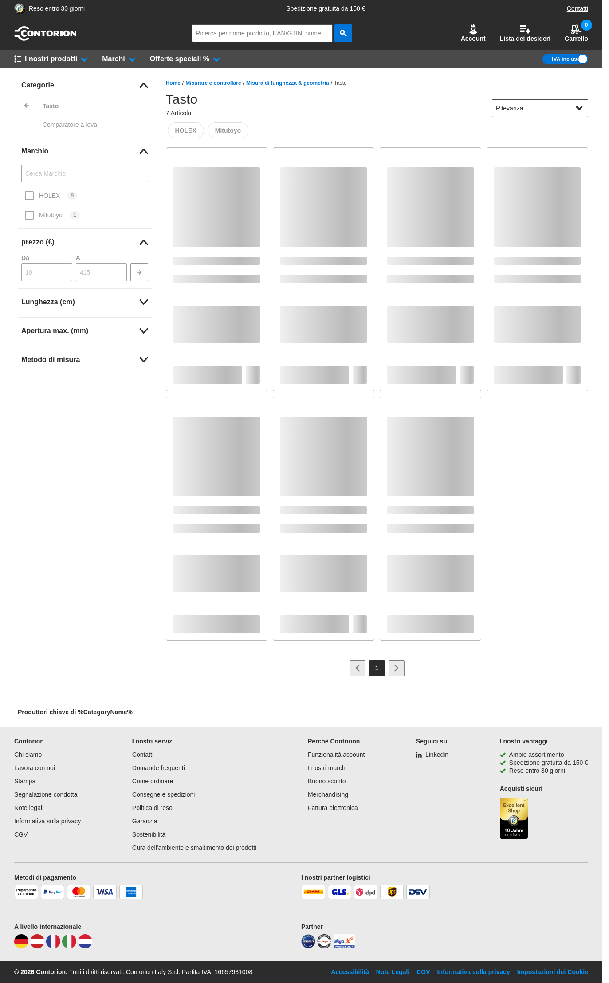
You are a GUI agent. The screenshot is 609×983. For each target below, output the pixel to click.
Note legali (28, 807)
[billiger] (344, 946)
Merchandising (328, 794)
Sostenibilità (149, 834)
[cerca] (343, 33)
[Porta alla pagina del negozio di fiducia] (19, 8)
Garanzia (144, 821)
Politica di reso (152, 807)
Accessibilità (350, 971)
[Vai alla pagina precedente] (357, 668)
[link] (85, 85)
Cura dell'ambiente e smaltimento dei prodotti (194, 847)
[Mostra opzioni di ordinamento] (579, 108)
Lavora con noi (34, 767)
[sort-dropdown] (540, 108)
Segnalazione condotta (45, 794)
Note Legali (392, 971)
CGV (21, 834)
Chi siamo (28, 754)
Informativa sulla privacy (47, 821)
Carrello (576, 33)
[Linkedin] (432, 755)
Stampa (24, 781)
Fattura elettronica (333, 807)
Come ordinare (152, 781)
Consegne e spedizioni (163, 794)
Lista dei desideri (525, 33)
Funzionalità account (336, 754)
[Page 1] (377, 668)
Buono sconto (327, 781)
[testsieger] (324, 946)
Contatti (577, 8)
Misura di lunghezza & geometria (287, 83)
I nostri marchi (327, 767)
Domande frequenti (158, 767)
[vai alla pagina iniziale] (45, 38)
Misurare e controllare (213, 83)
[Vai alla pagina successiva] (397, 668)
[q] (262, 33)
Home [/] (173, 83)
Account (473, 33)
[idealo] (308, 946)
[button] (473, 33)
